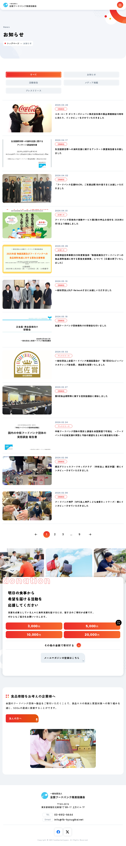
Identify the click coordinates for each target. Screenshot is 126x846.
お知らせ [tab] (91, 74)
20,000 (92, 634)
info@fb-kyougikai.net (69, 820)
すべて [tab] (33, 74)
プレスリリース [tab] (34, 90)
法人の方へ (23, 719)
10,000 (34, 634)
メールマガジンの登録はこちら (64, 659)
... (71, 534)
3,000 (34, 626)
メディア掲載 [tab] (91, 82)
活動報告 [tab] (33, 82)
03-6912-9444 (63, 815)
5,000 (92, 626)
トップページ (13, 43)
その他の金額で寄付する (62, 645)
